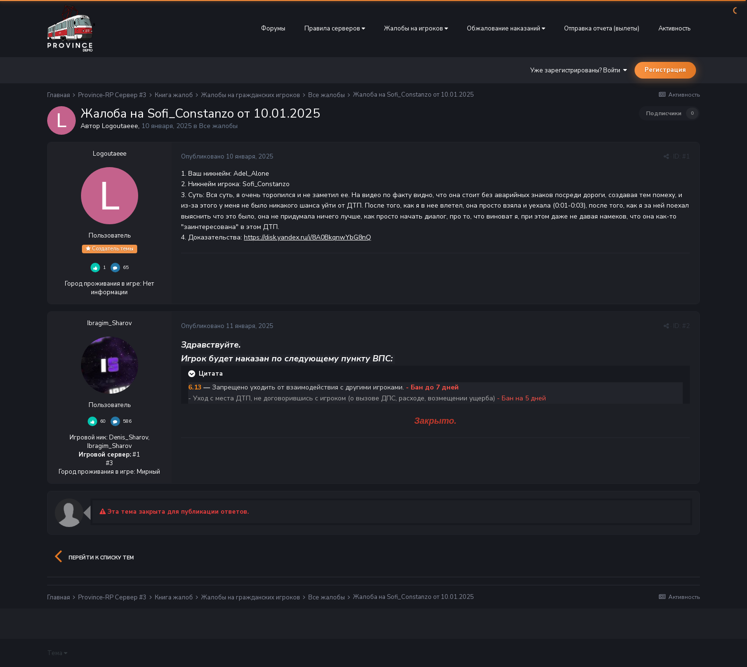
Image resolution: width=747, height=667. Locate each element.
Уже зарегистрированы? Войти (578, 70)
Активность (674, 28)
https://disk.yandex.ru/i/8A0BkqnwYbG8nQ (307, 237)
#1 (686, 156)
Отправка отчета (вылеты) (601, 28)
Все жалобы (218, 125)
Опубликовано (227, 156)
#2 (686, 326)
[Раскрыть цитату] (192, 374)
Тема (57, 653)
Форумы (273, 28)
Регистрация (665, 70)
